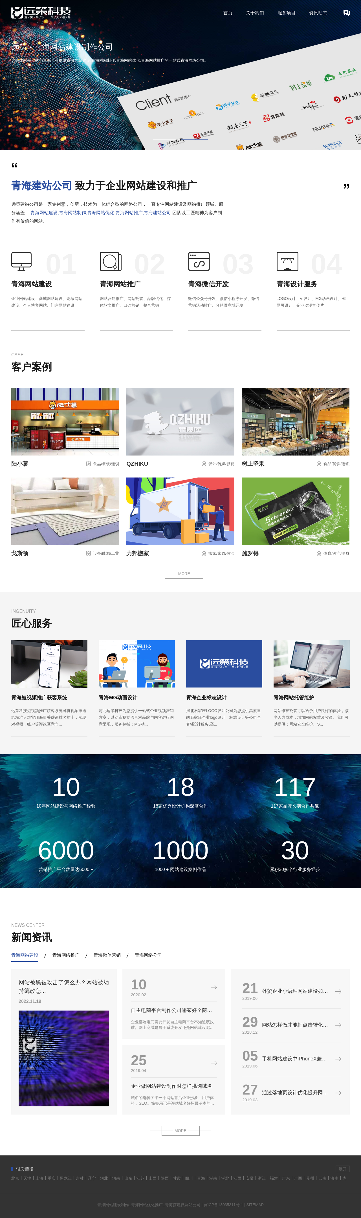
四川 (189, 1178)
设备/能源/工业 (106, 553)
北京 (15, 1178)
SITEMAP (255, 1204)
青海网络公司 (148, 955)
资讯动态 (318, 12)
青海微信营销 (107, 955)
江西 (237, 1178)
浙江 (262, 1178)
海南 (334, 1178)
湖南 (213, 1178)
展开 (343, 1169)
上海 (39, 1178)
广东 (286, 1178)
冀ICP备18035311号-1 (223, 1204)
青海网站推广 (120, 284)
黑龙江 (66, 1178)
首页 (227, 12)
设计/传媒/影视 (221, 463)
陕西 (165, 1178)
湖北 (225, 1178)
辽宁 (92, 1178)
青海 (201, 1178)
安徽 (250, 1178)
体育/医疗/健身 (336, 553)
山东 (128, 1178)
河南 (116, 1178)
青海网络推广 (66, 955)
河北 (104, 1178)
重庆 (52, 1178)
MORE (184, 573)
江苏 (140, 1178)
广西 (298, 1178)
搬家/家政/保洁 (221, 553)
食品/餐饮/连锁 (106, 463)
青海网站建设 (31, 284)
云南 (322, 1178)
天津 (27, 1178)
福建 (274, 1178)
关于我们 (255, 12)
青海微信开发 (208, 284)
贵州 (310, 1178)
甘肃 (177, 1178)
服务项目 (287, 12)
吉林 (80, 1178)
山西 (153, 1178)
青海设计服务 (297, 284)
